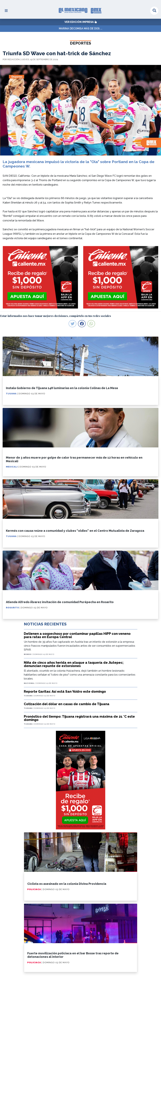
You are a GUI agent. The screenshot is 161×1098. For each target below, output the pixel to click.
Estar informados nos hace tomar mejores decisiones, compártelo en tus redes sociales (55, 315)
